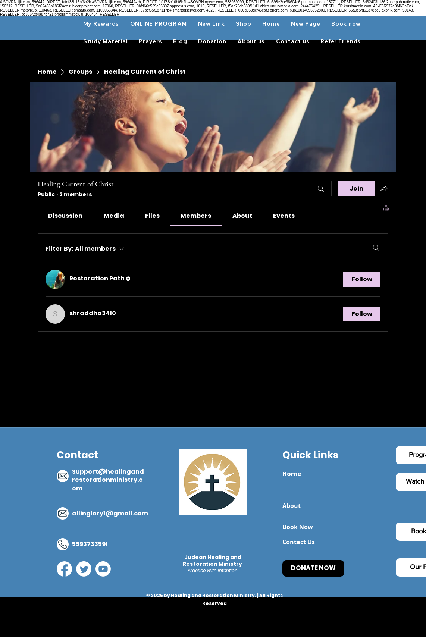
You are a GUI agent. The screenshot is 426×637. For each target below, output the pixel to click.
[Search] (320, 188)
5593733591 (90, 544)
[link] (65, 215)
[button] (105, 41)
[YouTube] (103, 569)
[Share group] (383, 188)
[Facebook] (64, 569)
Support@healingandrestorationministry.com (108, 480)
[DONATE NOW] (313, 568)
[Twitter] (83, 569)
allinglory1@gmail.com (110, 513)
